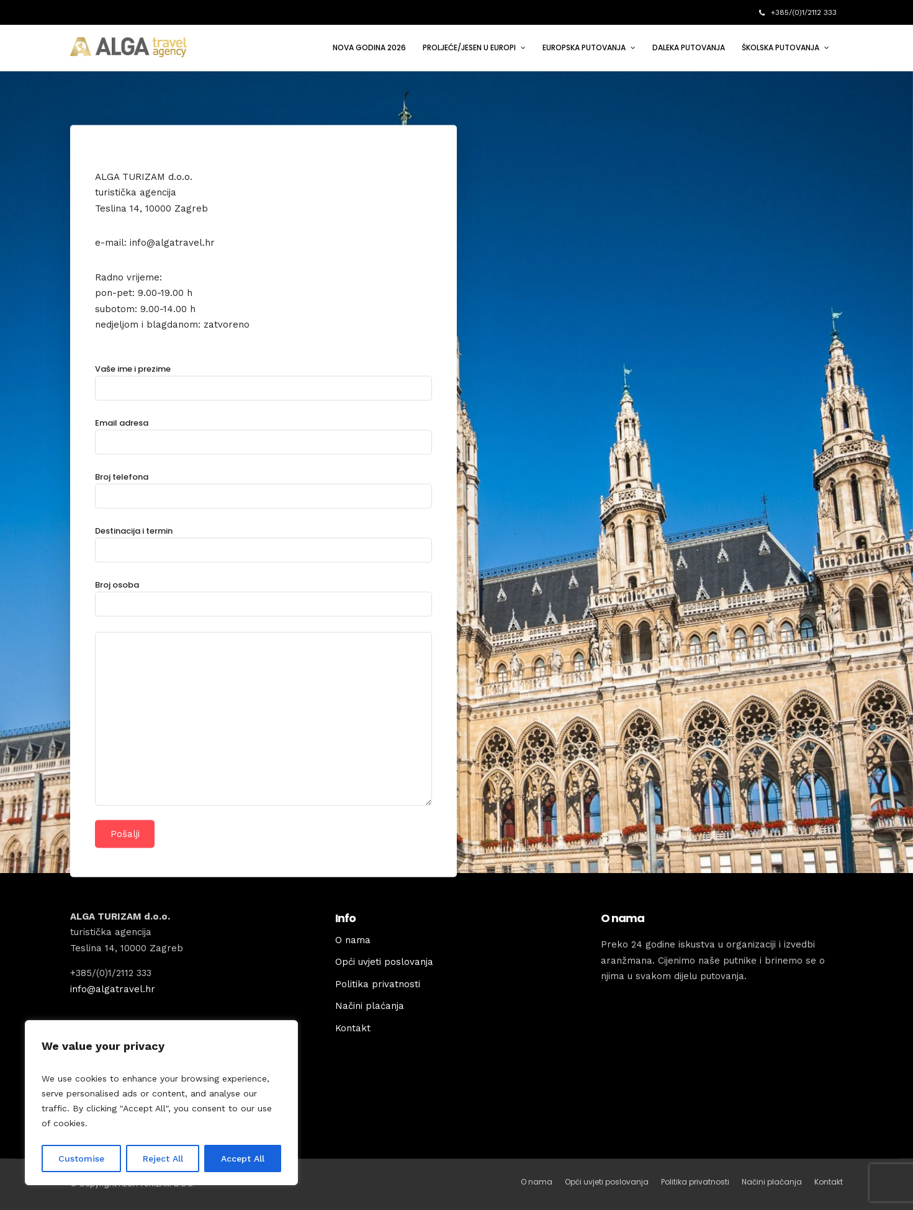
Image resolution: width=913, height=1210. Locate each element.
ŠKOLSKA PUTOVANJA (780, 47)
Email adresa (263, 432)
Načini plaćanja (369, 1005)
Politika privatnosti (377, 984)
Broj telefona (263, 486)
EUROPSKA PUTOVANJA (584, 47)
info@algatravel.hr (112, 989)
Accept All (242, 1158)
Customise (81, 1158)
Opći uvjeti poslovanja (384, 961)
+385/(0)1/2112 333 (798, 12)
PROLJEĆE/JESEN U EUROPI (469, 47)
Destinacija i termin (263, 540)
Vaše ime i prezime (263, 378)
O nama (353, 940)
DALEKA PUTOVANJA (688, 47)
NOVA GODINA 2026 (369, 47)
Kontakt (353, 1028)
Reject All (163, 1158)
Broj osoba (263, 594)
